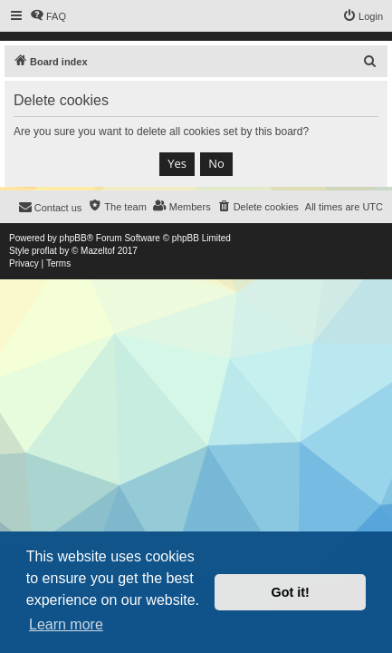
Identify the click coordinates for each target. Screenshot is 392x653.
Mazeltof (98, 251)
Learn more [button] (66, 624)
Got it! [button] (291, 592)
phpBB (73, 238)
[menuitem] (48, 16)
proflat (44, 251)
